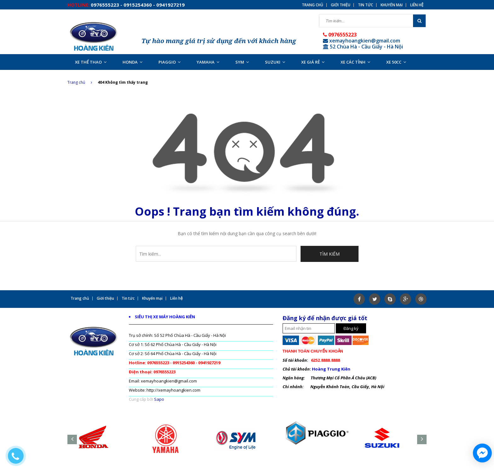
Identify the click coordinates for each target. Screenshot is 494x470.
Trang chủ (312, 5)
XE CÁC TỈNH (355, 62)
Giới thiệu (340, 5)
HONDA (132, 62)
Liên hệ (416, 5)
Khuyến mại (392, 5)
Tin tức (365, 5)
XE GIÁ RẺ (313, 62)
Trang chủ (79, 82)
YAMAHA (208, 62)
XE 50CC (396, 62)
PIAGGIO (169, 62)
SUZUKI (275, 62)
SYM (242, 62)
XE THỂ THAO (90, 62)
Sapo (159, 399)
